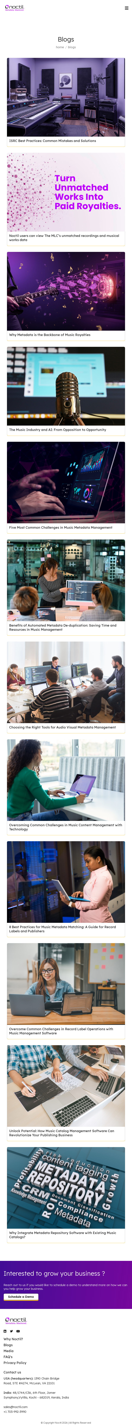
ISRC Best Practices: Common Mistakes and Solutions (52, 141)
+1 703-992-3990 (15, 1412)
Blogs (8, 1345)
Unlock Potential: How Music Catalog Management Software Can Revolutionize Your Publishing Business (61, 1133)
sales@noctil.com (16, 1407)
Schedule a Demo (21, 1297)
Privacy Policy (15, 1363)
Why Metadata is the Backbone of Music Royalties (49, 335)
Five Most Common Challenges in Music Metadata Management (61, 527)
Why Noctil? (13, 1339)
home (60, 47)
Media (8, 1351)
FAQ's (8, 1357)
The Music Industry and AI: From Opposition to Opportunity (57, 430)
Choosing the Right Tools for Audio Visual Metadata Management (62, 727)
